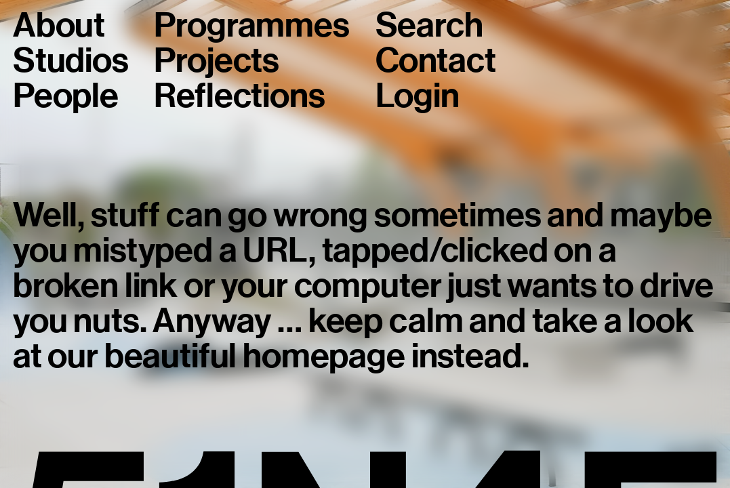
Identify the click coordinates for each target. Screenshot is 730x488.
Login (418, 95)
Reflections (239, 95)
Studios (71, 60)
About (59, 25)
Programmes (251, 25)
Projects (216, 60)
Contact (436, 60)
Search (429, 25)
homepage (324, 356)
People (66, 95)
